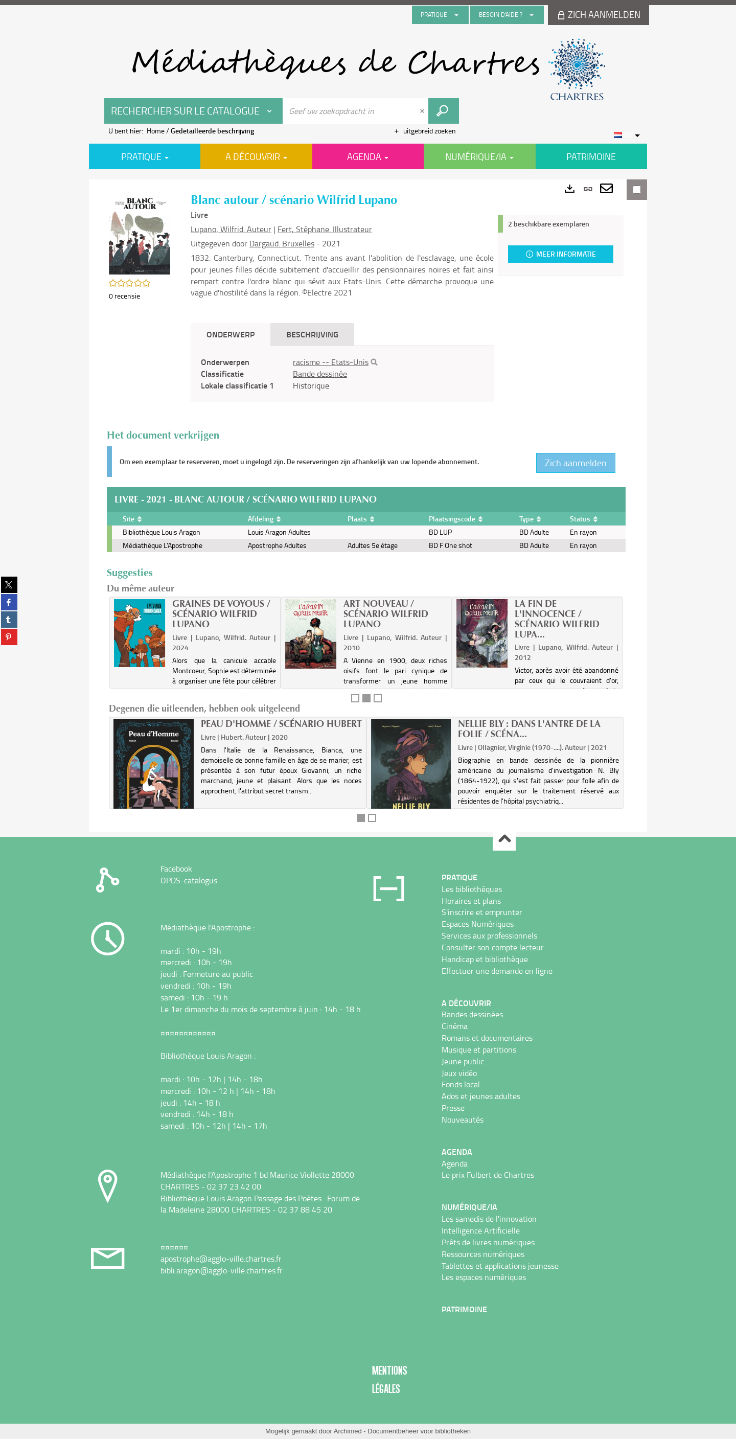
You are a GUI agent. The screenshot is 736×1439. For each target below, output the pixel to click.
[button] (139, 232)
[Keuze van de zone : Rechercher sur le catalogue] (193, 111)
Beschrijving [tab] (312, 334)
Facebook (176, 868)
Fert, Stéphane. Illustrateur (325, 229)
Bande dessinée (320, 373)
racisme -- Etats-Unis (331, 362)
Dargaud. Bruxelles (281, 243)
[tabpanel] (342, 374)
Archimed (348, 1431)
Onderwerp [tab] (230, 334)
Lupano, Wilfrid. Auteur (231, 229)
